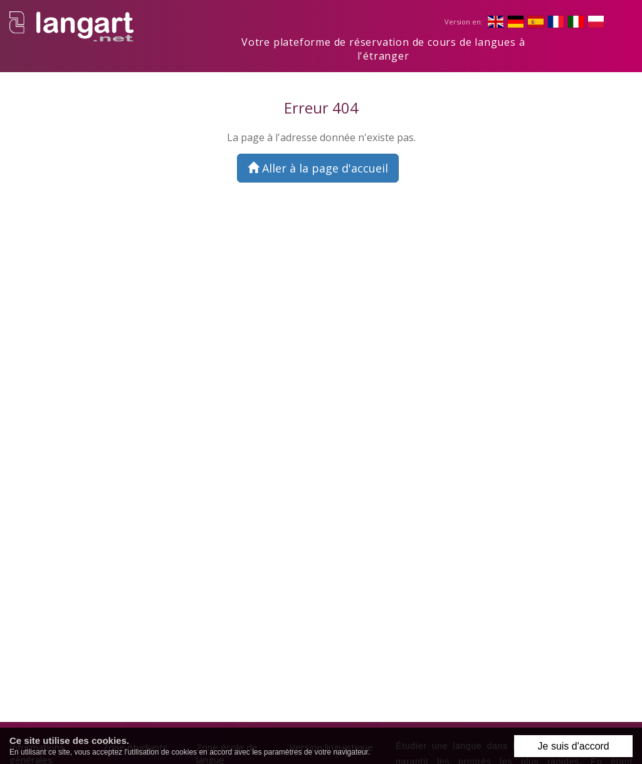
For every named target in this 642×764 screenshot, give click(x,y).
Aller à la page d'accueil (318, 168)
